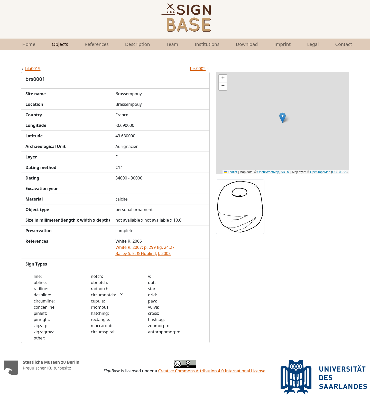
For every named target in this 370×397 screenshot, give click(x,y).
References (96, 44)
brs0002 (200, 68)
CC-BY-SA (339, 172)
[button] (282, 117)
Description (137, 44)
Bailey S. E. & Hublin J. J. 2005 (143, 253)
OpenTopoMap (320, 172)
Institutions (207, 44)
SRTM (285, 172)
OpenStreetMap (268, 172)
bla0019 (31, 68)
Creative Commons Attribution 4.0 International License (211, 371)
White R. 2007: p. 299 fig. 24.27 (144, 247)
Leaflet (230, 172)
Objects (60, 44)
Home (28, 44)
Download (247, 44)
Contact (343, 44)
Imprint (282, 44)
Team (172, 44)
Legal (313, 44)
